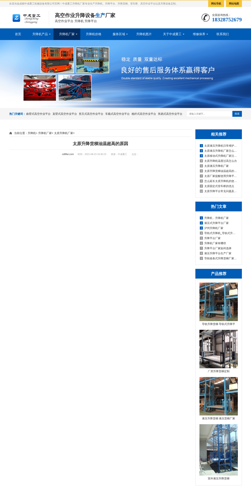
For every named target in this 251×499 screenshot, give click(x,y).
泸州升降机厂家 (211, 228)
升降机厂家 (67, 34)
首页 (18, 34)
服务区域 (119, 34)
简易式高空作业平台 (170, 113)
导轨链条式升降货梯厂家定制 (219, 258)
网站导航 (216, 3)
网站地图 (234, 3)
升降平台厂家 (210, 238)
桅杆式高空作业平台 (144, 113)
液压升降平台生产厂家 (215, 253)
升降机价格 (93, 34)
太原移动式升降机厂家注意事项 (219, 155)
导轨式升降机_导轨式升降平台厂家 (219, 233)
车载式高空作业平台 (117, 113)
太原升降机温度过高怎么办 (218, 160)
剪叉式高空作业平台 (91, 113)
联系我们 (222, 34)
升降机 (32, 133)
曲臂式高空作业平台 (38, 113)
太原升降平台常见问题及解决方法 (219, 191)
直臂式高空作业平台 (65, 113)
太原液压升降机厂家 (214, 165)
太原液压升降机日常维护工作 (219, 145)
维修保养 (199, 34)
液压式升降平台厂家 (214, 223)
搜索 (237, 113)
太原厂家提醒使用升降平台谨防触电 (219, 176)
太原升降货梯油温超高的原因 (219, 170)
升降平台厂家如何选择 (215, 248)
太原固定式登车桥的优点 (217, 186)
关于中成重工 (172, 34)
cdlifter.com (68, 154)
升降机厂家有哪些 (213, 243)
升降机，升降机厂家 (214, 217)
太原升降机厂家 (63, 133)
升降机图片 (144, 34)
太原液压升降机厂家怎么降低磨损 (219, 150)
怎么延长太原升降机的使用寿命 (219, 181)
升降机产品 (40, 34)
